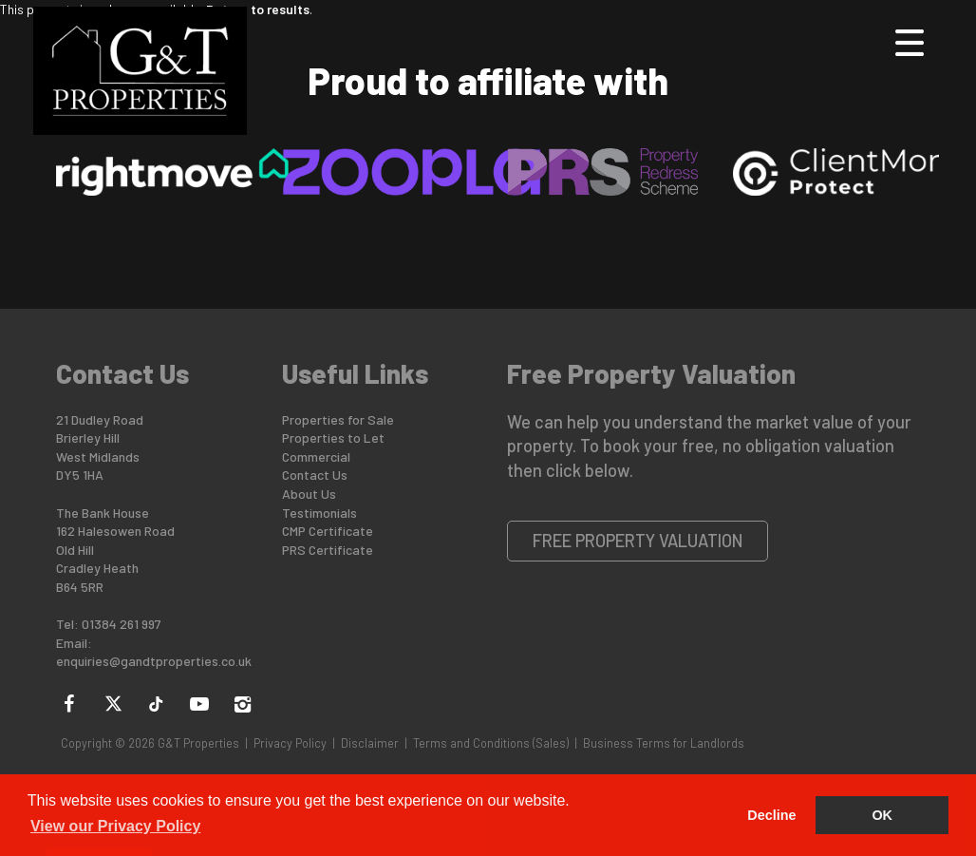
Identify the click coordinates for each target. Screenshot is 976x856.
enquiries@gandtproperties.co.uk (154, 661)
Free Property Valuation (638, 540)
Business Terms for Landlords (663, 743)
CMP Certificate (327, 531)
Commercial (316, 456)
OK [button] (882, 815)
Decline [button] (771, 815)
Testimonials (319, 512)
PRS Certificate (327, 550)
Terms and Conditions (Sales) (491, 743)
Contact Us (314, 474)
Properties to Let (333, 437)
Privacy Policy (290, 743)
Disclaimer (370, 743)
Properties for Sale (338, 419)
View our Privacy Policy (115, 826)
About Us (309, 493)
